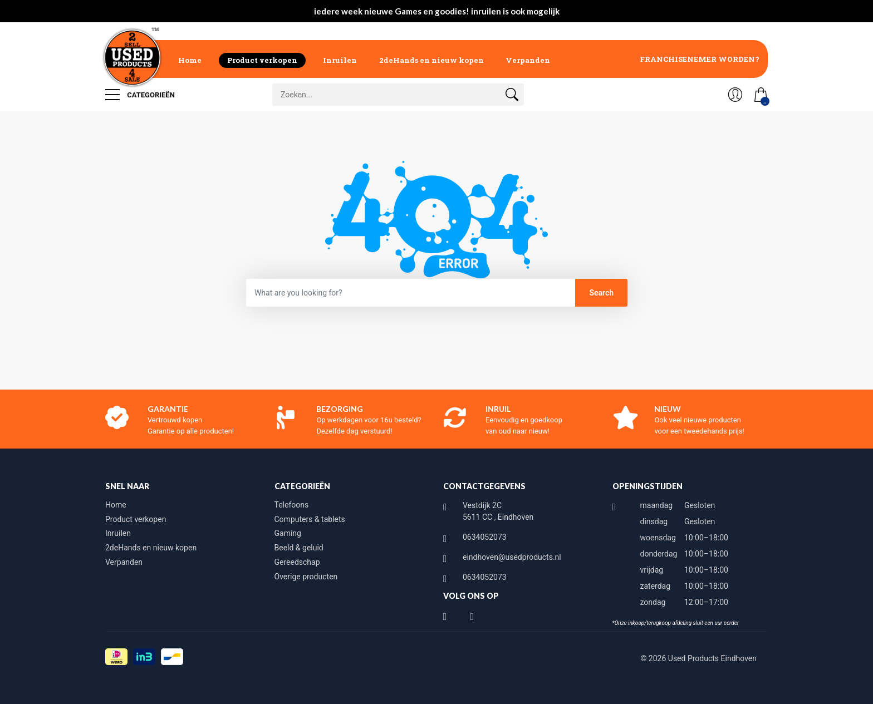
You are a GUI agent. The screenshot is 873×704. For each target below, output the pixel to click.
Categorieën (140, 94)
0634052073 (485, 537)
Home (190, 60)
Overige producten (306, 576)
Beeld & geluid (298, 547)
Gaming (287, 533)
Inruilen (340, 60)
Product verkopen (262, 60)
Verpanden (528, 60)
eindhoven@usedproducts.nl (512, 557)
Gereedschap (297, 562)
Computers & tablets (309, 519)
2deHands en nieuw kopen (431, 60)
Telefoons (291, 504)
